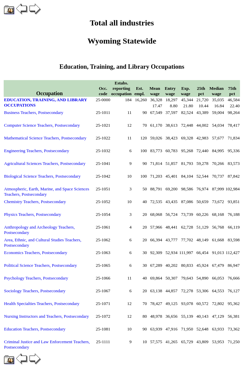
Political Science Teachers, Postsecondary (40, 265)
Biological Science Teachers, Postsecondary (42, 176)
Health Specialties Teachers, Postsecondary (41, 303)
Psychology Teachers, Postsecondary (36, 278)
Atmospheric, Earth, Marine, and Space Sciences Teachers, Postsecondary (46, 191)
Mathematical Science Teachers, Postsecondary (45, 137)
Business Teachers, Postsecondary (33, 112)
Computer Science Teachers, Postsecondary (42, 125)
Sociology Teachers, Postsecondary (34, 290)
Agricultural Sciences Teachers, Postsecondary (44, 163)
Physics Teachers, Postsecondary (32, 214)
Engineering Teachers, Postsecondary (36, 150)
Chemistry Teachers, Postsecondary (35, 201)
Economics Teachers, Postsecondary (35, 252)
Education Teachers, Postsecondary (34, 328)
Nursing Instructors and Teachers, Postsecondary (46, 316)
